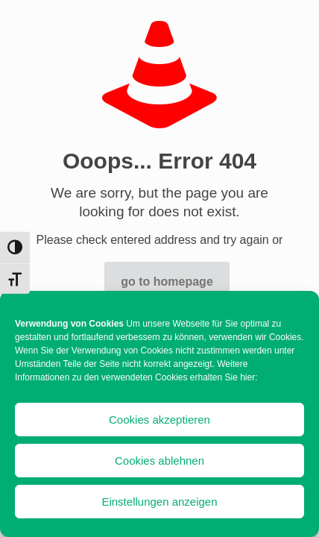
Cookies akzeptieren (159, 419)
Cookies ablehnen (159, 460)
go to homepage (167, 281)
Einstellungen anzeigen (159, 501)
